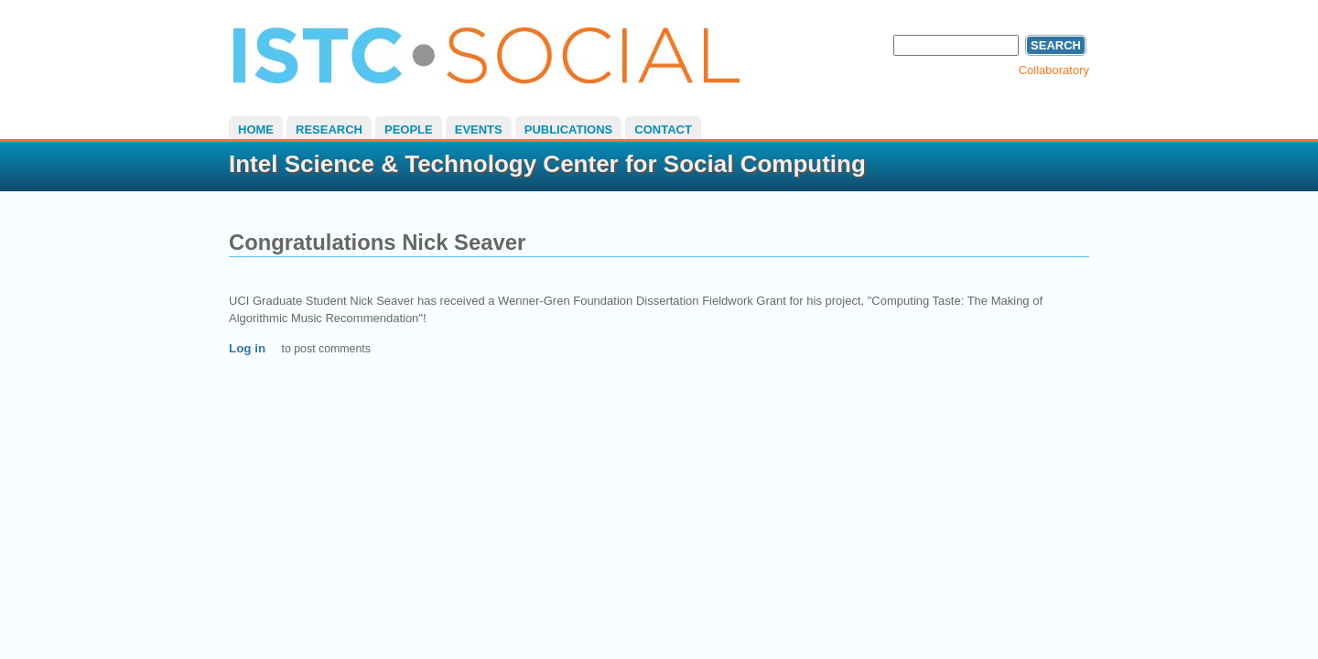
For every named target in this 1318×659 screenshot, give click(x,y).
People (408, 129)
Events (478, 129)
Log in (247, 348)
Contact (663, 129)
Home (256, 129)
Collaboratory (1054, 70)
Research (329, 129)
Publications (568, 129)
